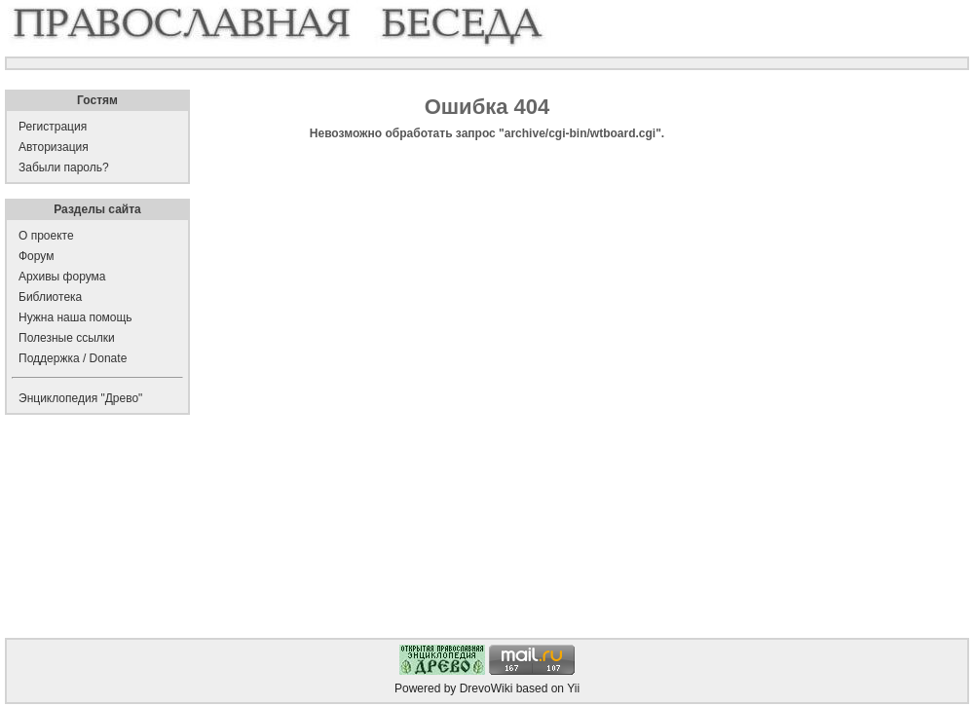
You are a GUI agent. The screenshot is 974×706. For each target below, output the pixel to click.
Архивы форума (62, 276)
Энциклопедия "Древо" (80, 398)
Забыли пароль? (64, 167)
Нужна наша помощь (75, 317)
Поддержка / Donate (73, 358)
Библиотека (50, 297)
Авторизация (54, 147)
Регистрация (53, 126)
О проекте (46, 235)
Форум (36, 256)
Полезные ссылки (67, 338)
